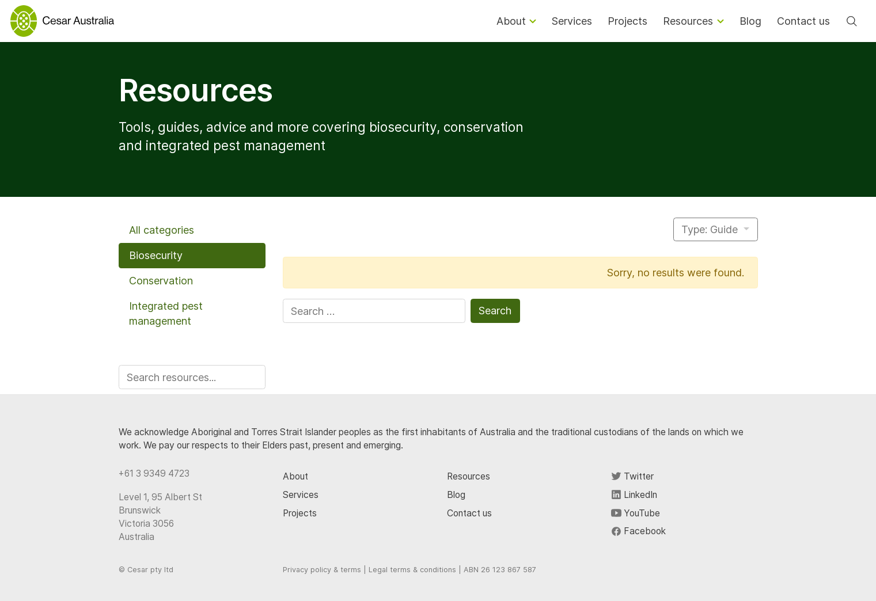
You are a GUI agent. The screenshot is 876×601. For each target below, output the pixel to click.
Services (300, 494)
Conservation (161, 281)
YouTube (635, 513)
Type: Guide (711, 229)
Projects (300, 513)
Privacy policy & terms (322, 569)
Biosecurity (156, 255)
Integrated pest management (166, 313)
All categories (161, 230)
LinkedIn (634, 494)
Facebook (638, 531)
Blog (456, 494)
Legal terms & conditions (412, 569)
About (295, 476)
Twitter (632, 476)
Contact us (469, 513)
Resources (468, 476)
